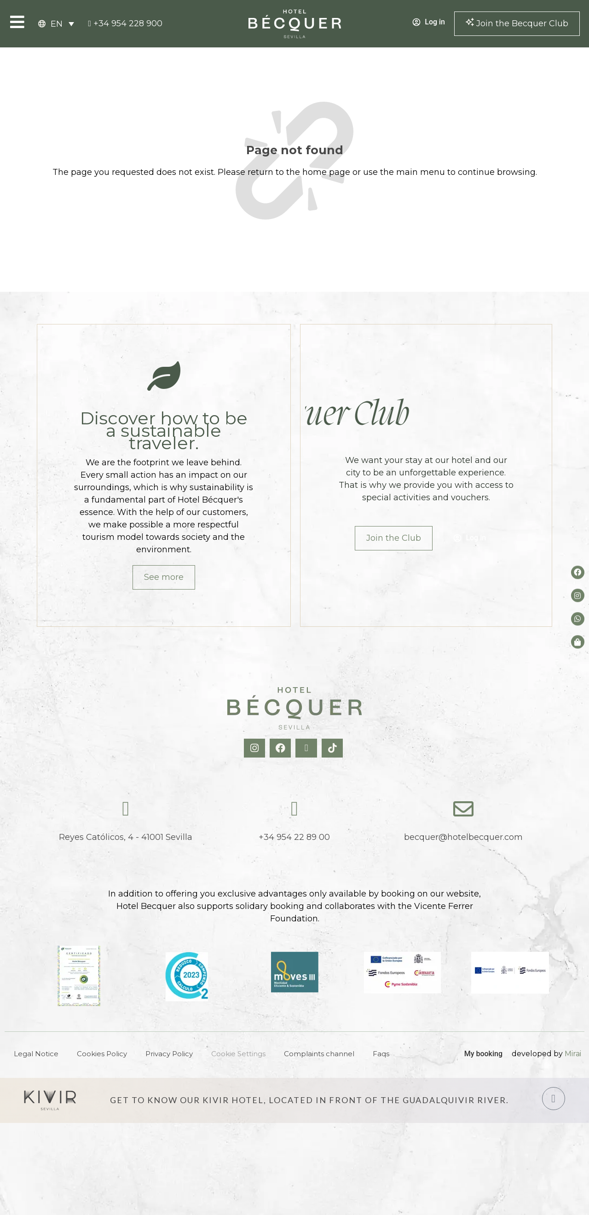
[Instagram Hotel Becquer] (255, 748)
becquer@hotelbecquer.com (463, 837)
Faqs (381, 1053)
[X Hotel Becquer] (307, 748)
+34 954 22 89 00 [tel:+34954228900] (294, 837)
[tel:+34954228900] (125, 23)
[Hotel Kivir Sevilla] (50, 1100)
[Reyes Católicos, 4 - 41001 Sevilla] (125, 809)
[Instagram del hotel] (577, 595)
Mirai (573, 1053)
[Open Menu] (17, 22)
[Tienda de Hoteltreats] (577, 641)
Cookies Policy (102, 1053)
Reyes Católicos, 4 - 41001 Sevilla (125, 837)
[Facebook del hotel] (577, 572)
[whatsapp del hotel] (577, 618)
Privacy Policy (169, 1053)
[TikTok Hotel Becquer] (333, 748)
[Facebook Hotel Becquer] (281, 748)
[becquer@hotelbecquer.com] (463, 809)
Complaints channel (319, 1053)
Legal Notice (36, 1053)
